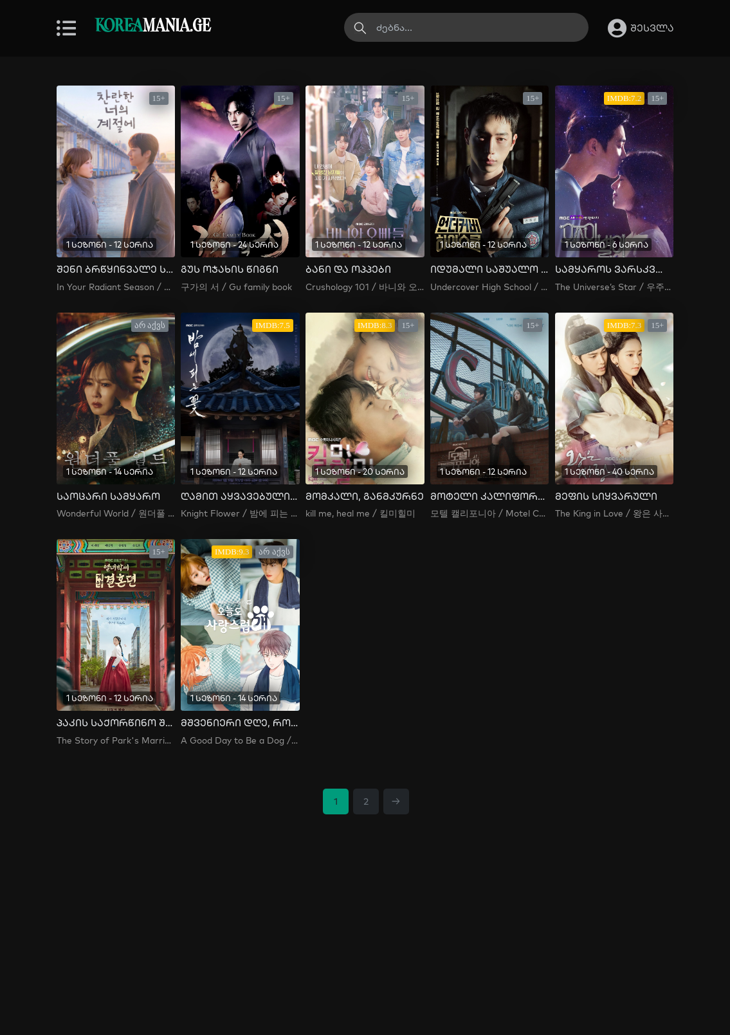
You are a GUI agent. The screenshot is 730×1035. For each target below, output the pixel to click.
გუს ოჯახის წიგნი (229, 269)
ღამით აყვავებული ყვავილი (240, 496)
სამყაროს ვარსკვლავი (614, 269)
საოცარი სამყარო (108, 496)
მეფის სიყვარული (606, 496)
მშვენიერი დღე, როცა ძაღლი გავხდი (240, 723)
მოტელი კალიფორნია (489, 496)
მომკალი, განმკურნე (365, 496)
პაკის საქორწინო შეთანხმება (116, 723)
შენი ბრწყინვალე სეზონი (116, 269)
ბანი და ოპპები (348, 269)
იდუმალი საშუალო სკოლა (489, 269)
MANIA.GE (152, 26)
